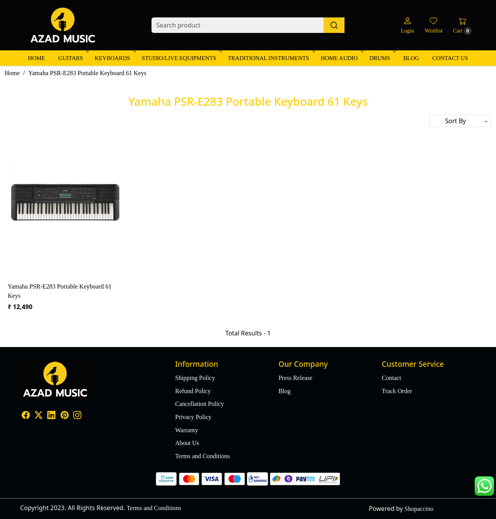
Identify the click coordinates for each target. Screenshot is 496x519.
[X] (38, 416)
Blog (411, 58)
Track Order (397, 391)
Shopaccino (419, 508)
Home (36, 58)
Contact (391, 378)
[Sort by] (460, 121)
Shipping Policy (195, 378)
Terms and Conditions (202, 456)
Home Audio (341, 58)
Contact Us (450, 58)
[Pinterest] (64, 416)
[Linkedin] (51, 416)
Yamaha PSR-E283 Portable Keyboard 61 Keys (60, 291)
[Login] (407, 25)
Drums (381, 58)
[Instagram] (77, 416)
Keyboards (115, 58)
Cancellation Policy (199, 403)
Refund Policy (193, 391)
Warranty (186, 430)
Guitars (73, 58)
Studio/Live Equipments (181, 58)
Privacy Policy (193, 417)
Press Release (296, 378)
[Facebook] (25, 416)
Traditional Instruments (271, 58)
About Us (187, 443)
